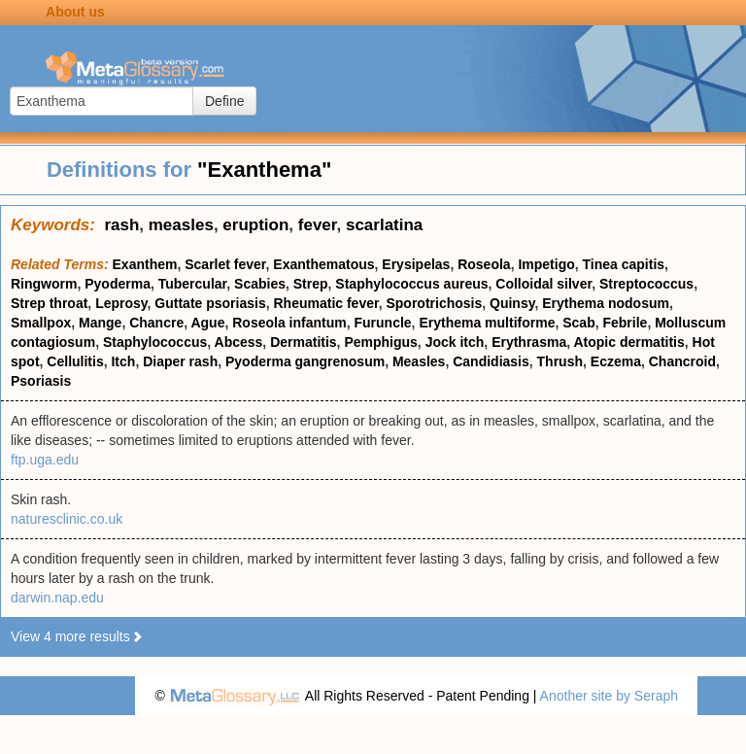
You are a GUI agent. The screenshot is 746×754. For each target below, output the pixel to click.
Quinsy (512, 303)
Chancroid (682, 361)
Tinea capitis (624, 264)
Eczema (616, 361)
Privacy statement (583, 734)
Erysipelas (416, 264)
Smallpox (41, 322)
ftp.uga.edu (45, 459)
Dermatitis (303, 342)
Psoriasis (41, 381)
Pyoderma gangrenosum (305, 361)
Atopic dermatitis (628, 342)
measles (181, 225)
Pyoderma (118, 283)
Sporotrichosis (434, 303)
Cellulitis (75, 361)
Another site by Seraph (609, 695)
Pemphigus (380, 342)
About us (75, 11)
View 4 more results (77, 636)
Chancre (156, 322)
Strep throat (49, 303)
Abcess (239, 342)
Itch (123, 361)
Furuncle (382, 322)
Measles (418, 361)
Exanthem (145, 264)
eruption (255, 225)
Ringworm (44, 283)
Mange (100, 322)
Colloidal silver (543, 283)
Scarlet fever (225, 264)
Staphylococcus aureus (411, 283)
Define (224, 101)
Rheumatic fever (326, 303)
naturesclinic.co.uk (66, 519)
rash (121, 225)
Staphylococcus (155, 342)
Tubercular (192, 283)
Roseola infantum (289, 322)
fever (317, 225)
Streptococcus (646, 283)
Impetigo (546, 264)
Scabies (260, 283)
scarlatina (384, 225)
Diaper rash (180, 361)
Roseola (484, 264)
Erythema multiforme (487, 322)
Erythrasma (529, 342)
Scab (578, 322)
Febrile (624, 322)
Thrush (560, 361)
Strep (310, 283)
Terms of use (688, 734)
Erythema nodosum (605, 303)
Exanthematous (323, 264)
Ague (207, 322)
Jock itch (455, 342)
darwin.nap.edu (57, 597)
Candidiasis (491, 361)
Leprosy (121, 303)
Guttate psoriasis (209, 303)
